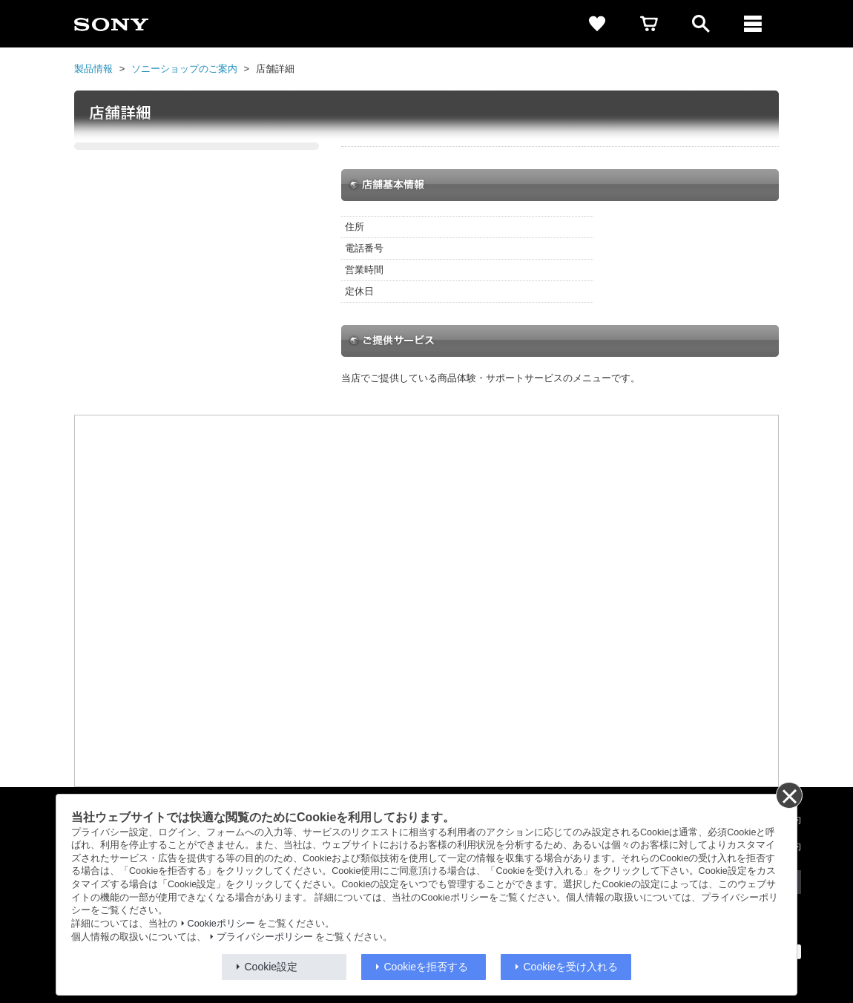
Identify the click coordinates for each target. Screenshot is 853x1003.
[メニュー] (753, 23)
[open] (701, 23)
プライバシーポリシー (265, 937)
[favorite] (597, 23)
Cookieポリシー (221, 923)
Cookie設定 (271, 967)
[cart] (649, 23)
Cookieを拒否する (426, 967)
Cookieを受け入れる (571, 967)
